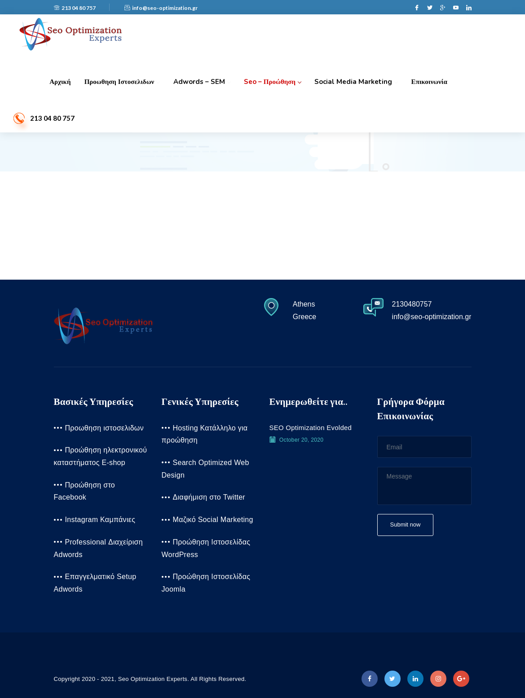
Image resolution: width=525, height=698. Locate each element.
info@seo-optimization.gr (161, 7)
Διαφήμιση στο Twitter (209, 497)
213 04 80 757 (75, 7)
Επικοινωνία (428, 81)
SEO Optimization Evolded (310, 427)
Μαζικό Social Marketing (213, 519)
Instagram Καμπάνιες (100, 519)
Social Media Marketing (355, 81)
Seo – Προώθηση (271, 81)
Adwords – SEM (201, 81)
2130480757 (412, 304)
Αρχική (60, 81)
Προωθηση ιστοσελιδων (121, 81)
